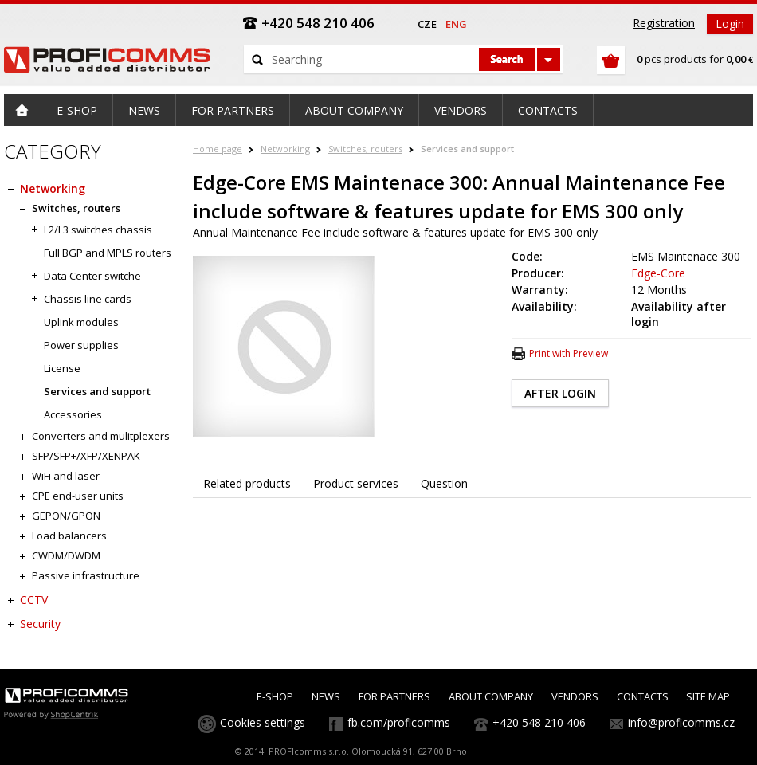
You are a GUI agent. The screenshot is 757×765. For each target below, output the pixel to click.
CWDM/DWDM (66, 555)
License (62, 368)
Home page (217, 149)
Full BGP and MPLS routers (107, 252)
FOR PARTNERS (394, 696)
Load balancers (69, 535)
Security (40, 623)
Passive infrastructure (85, 575)
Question (444, 483)
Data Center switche (92, 276)
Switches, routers (365, 149)
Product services (355, 483)
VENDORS (574, 696)
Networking (285, 149)
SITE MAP (708, 696)
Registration (664, 22)
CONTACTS (643, 696)
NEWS (326, 696)
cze (427, 24)
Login (730, 23)
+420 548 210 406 (539, 722)
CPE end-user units (78, 495)
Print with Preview (568, 353)
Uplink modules (81, 322)
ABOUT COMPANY (491, 696)
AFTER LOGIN (560, 393)
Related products (247, 483)
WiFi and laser (66, 476)
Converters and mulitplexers (101, 436)
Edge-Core (658, 272)
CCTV (34, 599)
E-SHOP (275, 696)
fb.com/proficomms (398, 722)
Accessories (73, 414)
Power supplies (81, 345)
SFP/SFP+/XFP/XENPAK (86, 456)
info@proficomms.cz (681, 722)
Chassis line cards (87, 299)
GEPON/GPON (66, 515)
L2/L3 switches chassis (98, 229)
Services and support (467, 149)
